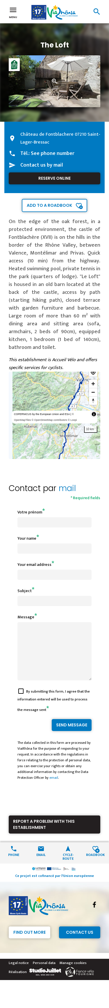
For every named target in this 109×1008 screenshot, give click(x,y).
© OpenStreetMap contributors (49, 420)
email (53, 788)
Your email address (34, 564)
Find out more (29, 943)
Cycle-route (68, 866)
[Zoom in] (93, 383)
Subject (24, 590)
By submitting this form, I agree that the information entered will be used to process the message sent (53, 711)
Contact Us (79, 943)
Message (25, 617)
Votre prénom (29, 512)
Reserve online (54, 178)
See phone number (52, 153)
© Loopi (72, 420)
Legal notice (19, 973)
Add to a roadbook (49, 205)
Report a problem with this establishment (44, 835)
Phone (13, 864)
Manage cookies (73, 973)
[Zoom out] (93, 392)
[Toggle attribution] (93, 414)
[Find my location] (93, 372)
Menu (13, 12)
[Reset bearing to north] (93, 400)
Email (41, 864)
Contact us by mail (41, 165)
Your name (26, 538)
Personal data (44, 973)
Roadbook (95, 864)
